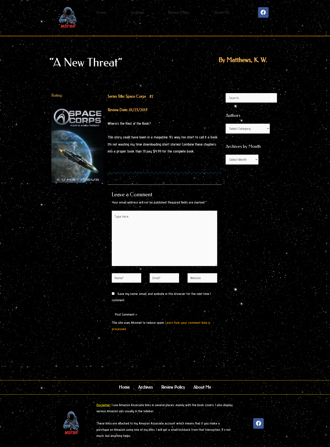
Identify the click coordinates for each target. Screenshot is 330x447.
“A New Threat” (85, 62)
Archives (145, 387)
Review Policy (173, 387)
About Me (202, 387)
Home (124, 387)
